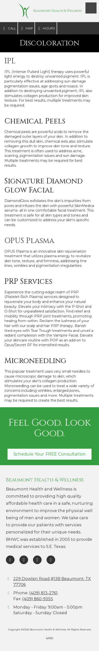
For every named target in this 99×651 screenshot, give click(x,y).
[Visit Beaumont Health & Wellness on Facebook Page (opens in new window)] (10, 560)
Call (8, 28)
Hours (45, 28)
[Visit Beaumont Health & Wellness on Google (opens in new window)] (23, 560)
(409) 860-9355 (37, 598)
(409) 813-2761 (43, 592)
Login (49, 637)
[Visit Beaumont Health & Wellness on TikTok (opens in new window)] (37, 560)
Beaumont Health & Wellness (57, 11)
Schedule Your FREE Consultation (49, 453)
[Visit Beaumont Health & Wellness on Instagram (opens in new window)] (51, 560)
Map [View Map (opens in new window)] (26, 28)
